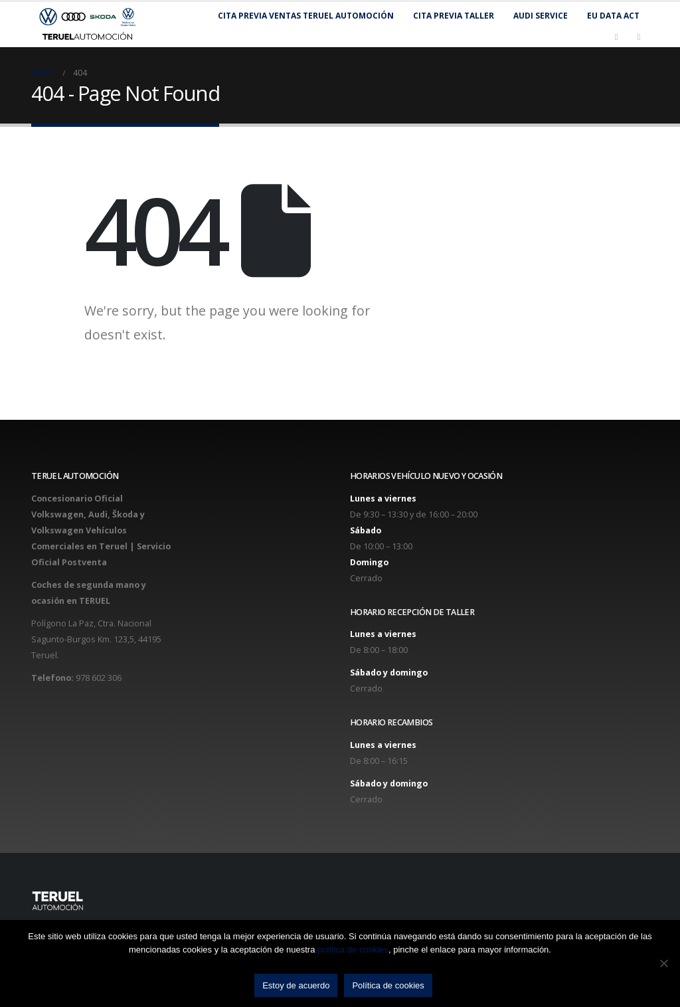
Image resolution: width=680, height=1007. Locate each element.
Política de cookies (388, 985)
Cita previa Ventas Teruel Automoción (306, 15)
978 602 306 (99, 678)
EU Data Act (613, 15)
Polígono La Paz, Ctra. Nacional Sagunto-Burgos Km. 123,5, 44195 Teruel (96, 639)
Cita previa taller (453, 15)
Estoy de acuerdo (295, 985)
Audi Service (540, 15)
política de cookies (352, 950)
